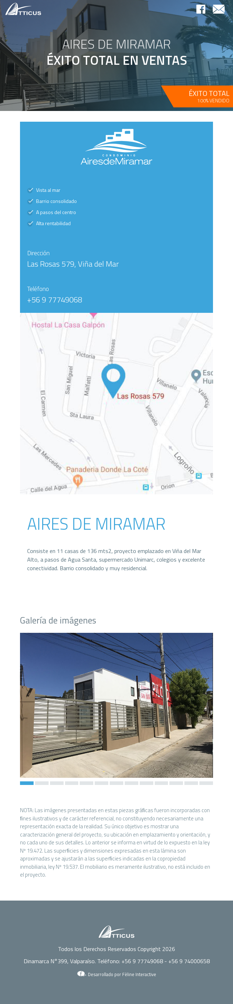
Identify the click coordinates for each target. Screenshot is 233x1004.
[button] (27, 783)
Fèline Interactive (139, 974)
